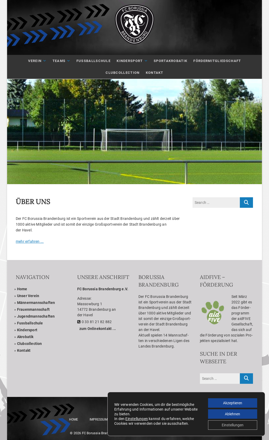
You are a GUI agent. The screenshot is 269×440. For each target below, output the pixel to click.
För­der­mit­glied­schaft (217, 61)
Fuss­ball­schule (30, 323)
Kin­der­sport (130, 61)
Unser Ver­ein (28, 296)
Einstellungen (136, 419)
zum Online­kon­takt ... (97, 329)
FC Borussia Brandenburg (101, 433)
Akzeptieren (232, 403)
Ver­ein (35, 61)
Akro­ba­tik (25, 337)
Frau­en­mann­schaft (33, 309)
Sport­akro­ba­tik (170, 61)
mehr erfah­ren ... (30, 241)
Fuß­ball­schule (93, 61)
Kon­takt (154, 73)
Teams (59, 61)
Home (22, 289)
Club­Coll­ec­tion (122, 73)
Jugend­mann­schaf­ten (36, 316)
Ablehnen (232, 414)
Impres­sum (99, 419)
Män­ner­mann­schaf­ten (36, 303)
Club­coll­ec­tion (29, 343)
